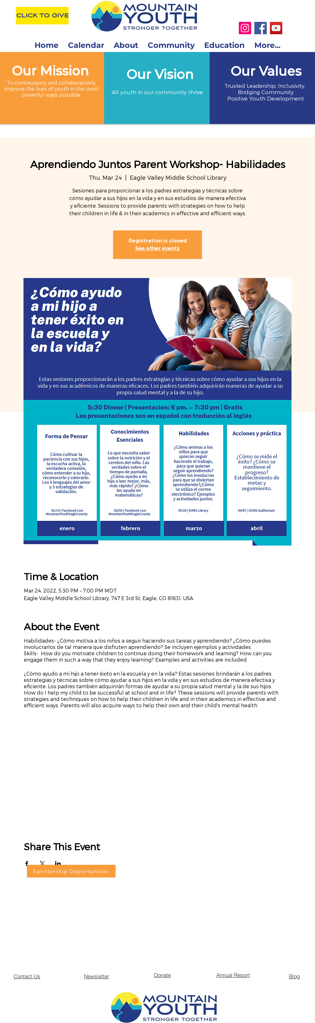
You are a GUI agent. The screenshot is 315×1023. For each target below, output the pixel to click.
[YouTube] (276, 28)
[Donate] (162, 974)
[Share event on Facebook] (27, 863)
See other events (157, 248)
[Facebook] (260, 28)
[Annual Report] (233, 974)
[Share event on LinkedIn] (58, 863)
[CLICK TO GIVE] (42, 15)
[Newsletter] (96, 976)
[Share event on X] (42, 863)
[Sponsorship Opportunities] (71, 871)
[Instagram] (245, 28)
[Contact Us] (27, 976)
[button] (159, 74)
